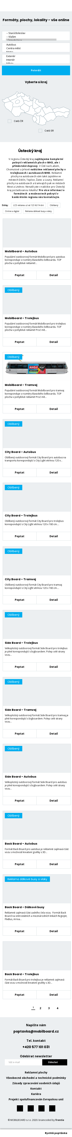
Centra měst (31, 48)
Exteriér (31, 56)
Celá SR (49, 130)
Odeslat (53, 1062)
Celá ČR (18, 121)
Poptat (19, 275)
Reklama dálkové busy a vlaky (38, 211)
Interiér (31, 60)
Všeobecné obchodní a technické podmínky (36, 1078)
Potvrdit (36, 70)
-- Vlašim (31, 37)
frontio (59, 1120)
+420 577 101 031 (36, 1047)
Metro (31, 52)
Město (31, 63)
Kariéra (36, 1094)
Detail (54, 275)
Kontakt (36, 1088)
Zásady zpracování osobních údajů (36, 1083)
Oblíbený (54, 205)
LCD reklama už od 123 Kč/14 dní (28, 205)
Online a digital (12, 211)
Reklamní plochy (36, 1072)
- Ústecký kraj (31, 40)
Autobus (31, 44)
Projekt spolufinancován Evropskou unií (36, 1099)
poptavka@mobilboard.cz (36, 1031)
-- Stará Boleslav (31, 33)
